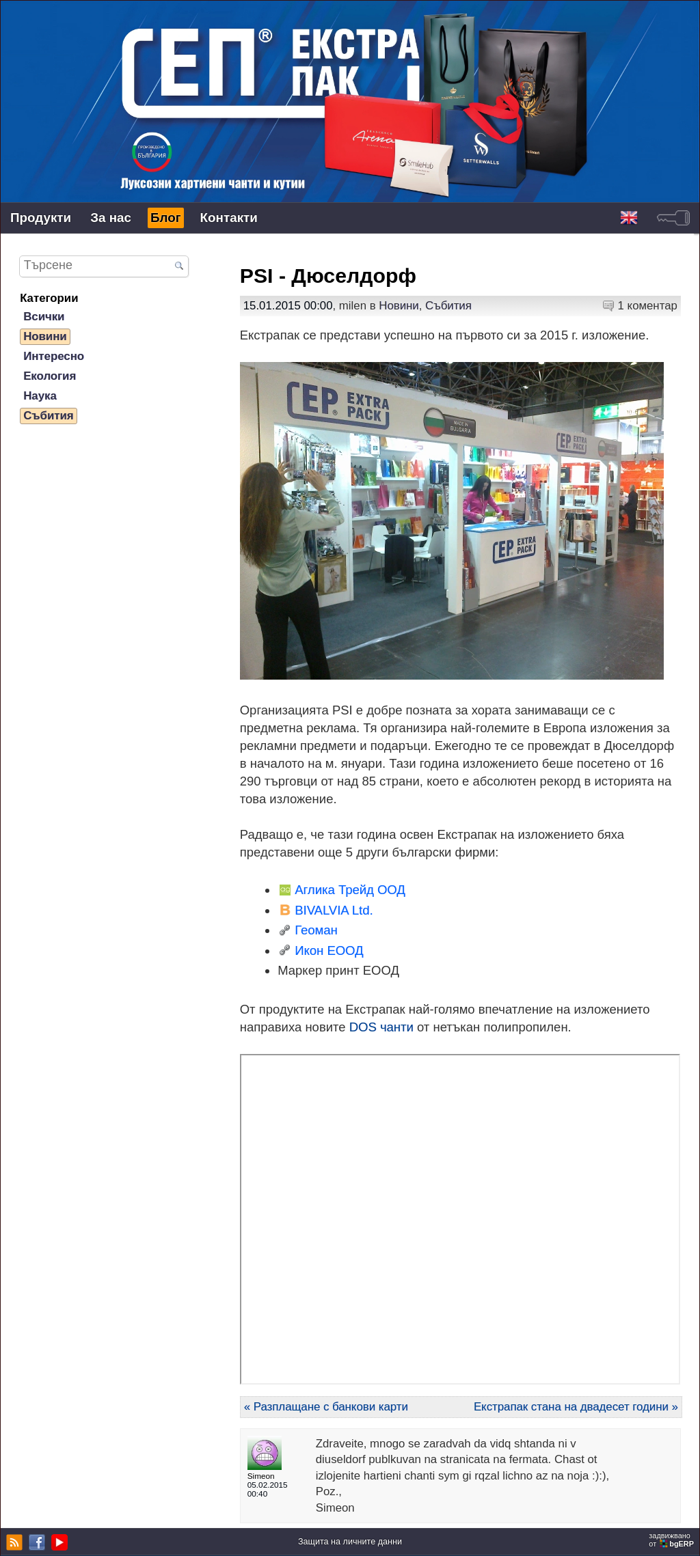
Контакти (229, 217)
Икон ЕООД (329, 950)
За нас (110, 217)
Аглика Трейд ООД (350, 890)
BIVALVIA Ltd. (334, 910)
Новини (398, 305)
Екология (49, 376)
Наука (40, 395)
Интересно (53, 356)
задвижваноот (672, 1539)
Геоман (316, 930)
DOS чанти (381, 1027)
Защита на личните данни (350, 1541)
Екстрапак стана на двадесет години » (576, 1406)
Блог (165, 217)
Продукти (40, 217)
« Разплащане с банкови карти (326, 1406)
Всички (43, 316)
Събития (448, 305)
